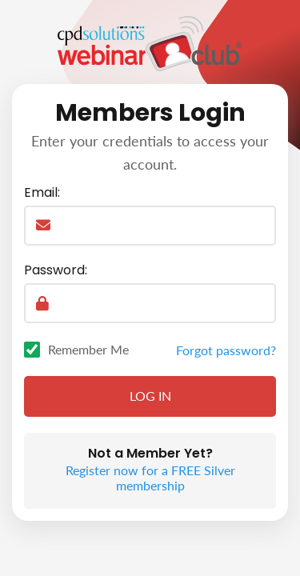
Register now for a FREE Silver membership (150, 477)
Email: (42, 193)
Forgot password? (226, 350)
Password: (55, 270)
